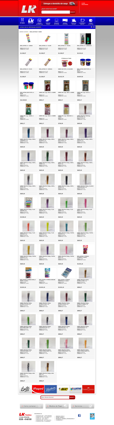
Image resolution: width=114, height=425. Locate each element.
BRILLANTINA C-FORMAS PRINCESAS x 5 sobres (64, 280)
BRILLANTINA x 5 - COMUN (26, 45)
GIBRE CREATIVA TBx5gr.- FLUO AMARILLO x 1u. (46, 233)
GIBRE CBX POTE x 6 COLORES (65, 69)
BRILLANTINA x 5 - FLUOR (45, 45)
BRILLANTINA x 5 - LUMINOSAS (84, 45)
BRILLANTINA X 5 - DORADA (45, 69)
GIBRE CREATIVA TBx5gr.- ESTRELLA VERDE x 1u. (83, 304)
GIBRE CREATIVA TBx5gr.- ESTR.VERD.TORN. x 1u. (26, 327)
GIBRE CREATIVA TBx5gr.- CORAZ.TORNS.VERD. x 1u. (45, 350)
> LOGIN (83, 3)
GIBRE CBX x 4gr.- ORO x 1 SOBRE (66, 92)
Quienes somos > (60, 416)
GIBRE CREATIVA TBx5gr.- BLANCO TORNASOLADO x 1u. (85, 187)
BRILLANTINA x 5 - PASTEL (64, 45)
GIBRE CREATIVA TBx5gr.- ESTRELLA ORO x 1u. (83, 280)
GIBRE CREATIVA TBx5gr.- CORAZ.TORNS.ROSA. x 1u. (64, 350)
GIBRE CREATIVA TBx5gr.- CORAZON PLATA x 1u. (45, 327)
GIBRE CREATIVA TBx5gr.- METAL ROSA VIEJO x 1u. (66, 140)
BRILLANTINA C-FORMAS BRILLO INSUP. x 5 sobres (28, 280)
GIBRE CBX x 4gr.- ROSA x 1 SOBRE (47, 115)
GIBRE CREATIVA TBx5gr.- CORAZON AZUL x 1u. (64, 327)
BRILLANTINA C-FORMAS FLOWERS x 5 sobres (83, 257)
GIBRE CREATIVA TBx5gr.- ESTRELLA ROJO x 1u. (64, 304)
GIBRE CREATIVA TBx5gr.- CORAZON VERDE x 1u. (26, 350)
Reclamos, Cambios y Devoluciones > (65, 418)
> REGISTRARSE (84, 4)
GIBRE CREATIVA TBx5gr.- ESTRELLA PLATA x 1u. (26, 304)
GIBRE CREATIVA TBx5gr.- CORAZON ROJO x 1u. (83, 327)
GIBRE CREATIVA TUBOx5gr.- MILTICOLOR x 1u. (84, 116)
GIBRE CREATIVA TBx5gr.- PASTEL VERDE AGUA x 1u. (85, 233)
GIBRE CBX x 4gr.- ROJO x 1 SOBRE (47, 92)
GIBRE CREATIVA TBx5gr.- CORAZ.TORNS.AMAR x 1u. (83, 350)
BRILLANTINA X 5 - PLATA (26, 69)
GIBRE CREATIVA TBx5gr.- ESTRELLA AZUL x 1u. (45, 304)
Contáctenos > (59, 420)
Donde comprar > (60, 417)
